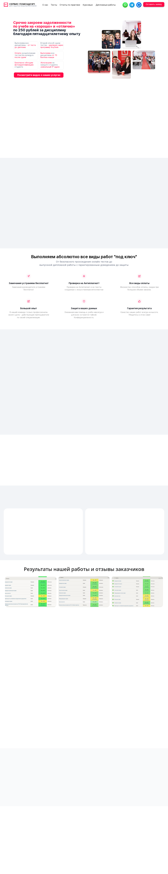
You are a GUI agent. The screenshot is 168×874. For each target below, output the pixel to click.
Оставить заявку (154, 4)
